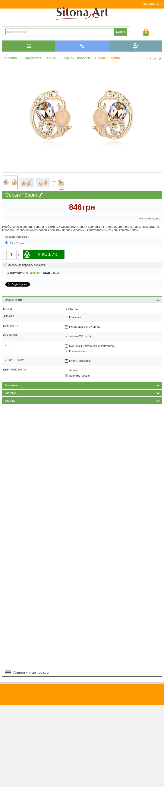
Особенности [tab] (82, 299)
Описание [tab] (82, 385)
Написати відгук (149, 218)
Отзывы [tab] (82, 400)
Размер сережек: (17, 237)
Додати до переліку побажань (25, 265)
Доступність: (16, 272)
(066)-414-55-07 (152, 4)
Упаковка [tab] (82, 393)
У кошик (40, 254)
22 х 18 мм (15, 243)
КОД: (46, 272)
